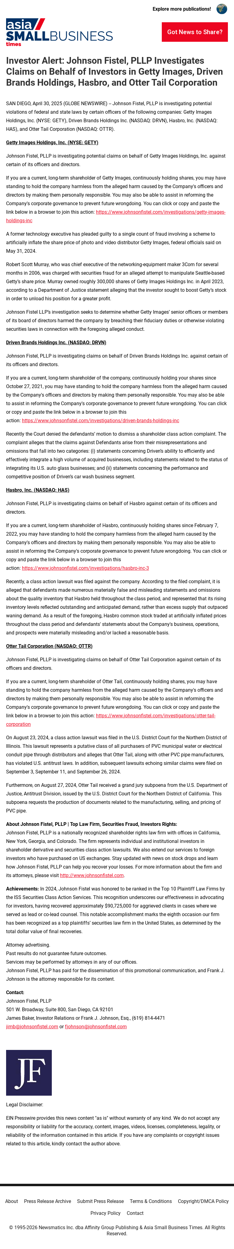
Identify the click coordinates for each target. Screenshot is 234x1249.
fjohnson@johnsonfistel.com (96, 1027)
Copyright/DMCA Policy (203, 1201)
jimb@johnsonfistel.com (32, 1027)
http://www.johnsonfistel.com (92, 875)
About (11, 1201)
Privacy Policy (105, 1213)
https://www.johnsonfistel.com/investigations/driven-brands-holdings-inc (100, 420)
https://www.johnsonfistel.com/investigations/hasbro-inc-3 (85, 568)
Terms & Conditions (151, 1201)
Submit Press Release (100, 1201)
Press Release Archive (47, 1201)
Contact (135, 1213)
